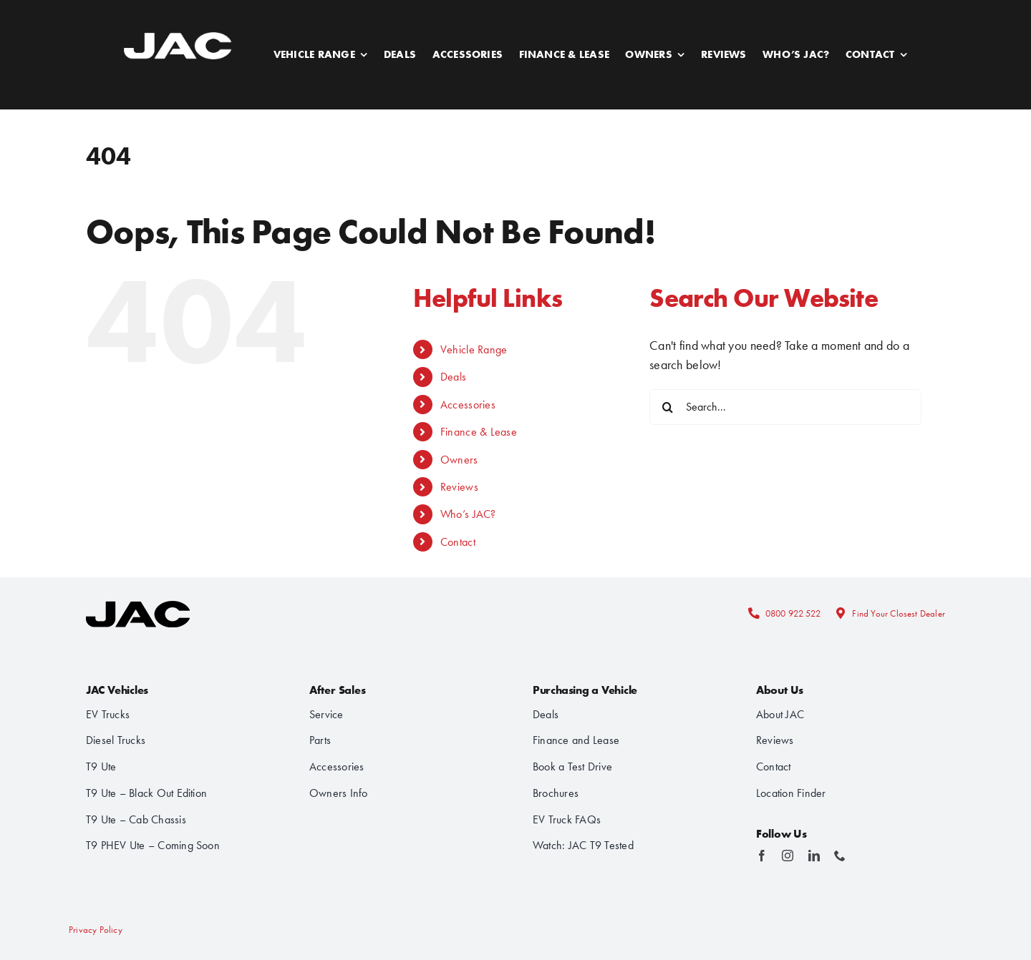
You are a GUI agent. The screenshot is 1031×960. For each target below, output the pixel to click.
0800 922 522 (793, 613)
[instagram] (787, 855)
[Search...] (785, 407)
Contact (457, 542)
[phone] (840, 855)
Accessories (467, 404)
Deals (453, 376)
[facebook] (762, 855)
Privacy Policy (95, 929)
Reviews (459, 487)
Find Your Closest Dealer (898, 613)
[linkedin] (814, 855)
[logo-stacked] (138, 596)
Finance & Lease (478, 432)
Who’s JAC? (468, 514)
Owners (459, 459)
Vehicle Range (474, 349)
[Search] (667, 407)
